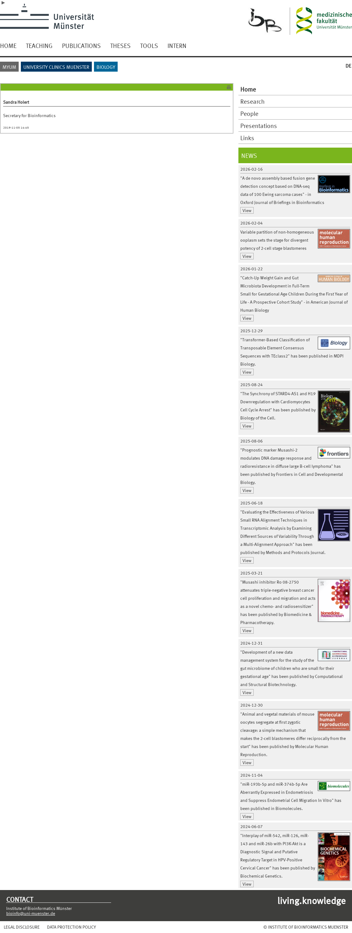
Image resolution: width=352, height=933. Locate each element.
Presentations (258, 125)
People (249, 113)
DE (348, 65)
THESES (120, 45)
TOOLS (149, 45)
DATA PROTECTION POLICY (71, 927)
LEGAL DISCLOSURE (22, 927)
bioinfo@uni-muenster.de (30, 913)
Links (247, 137)
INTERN (176, 45)
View (246, 210)
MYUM (9, 66)
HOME (8, 45)
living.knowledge (311, 900)
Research (252, 101)
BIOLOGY (105, 66)
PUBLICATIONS (81, 45)
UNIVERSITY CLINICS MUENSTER (56, 66)
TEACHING (39, 45)
